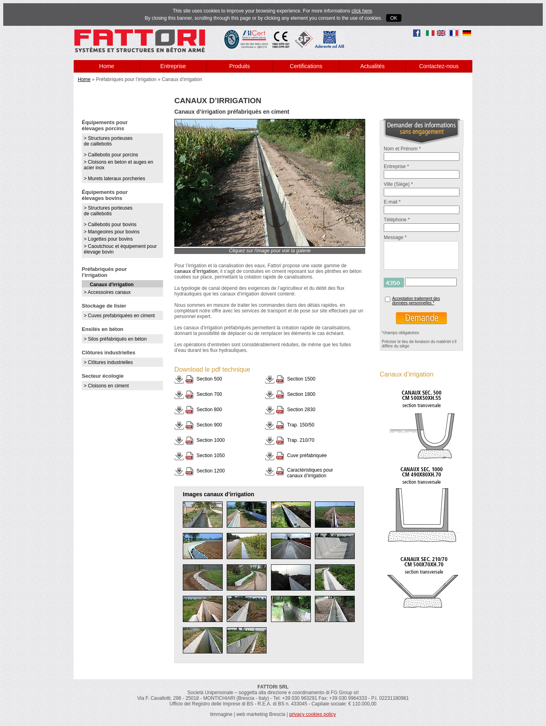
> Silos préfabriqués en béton (115, 339)
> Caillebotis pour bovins (110, 224)
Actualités (372, 66)
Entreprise (173, 66)
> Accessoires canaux (107, 292)
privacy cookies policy (312, 714)
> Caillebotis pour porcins (111, 155)
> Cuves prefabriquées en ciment (119, 315)
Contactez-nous (439, 66)
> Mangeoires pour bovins (111, 232)
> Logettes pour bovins (108, 239)
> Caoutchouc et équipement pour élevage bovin (120, 249)
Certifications (306, 66)
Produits (239, 66)
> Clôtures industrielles (108, 362)
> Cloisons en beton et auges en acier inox (118, 165)
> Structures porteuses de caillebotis (108, 141)
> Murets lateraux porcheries (114, 178)
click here (362, 11)
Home (106, 66)
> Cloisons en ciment (106, 386)
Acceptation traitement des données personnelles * (416, 300)
